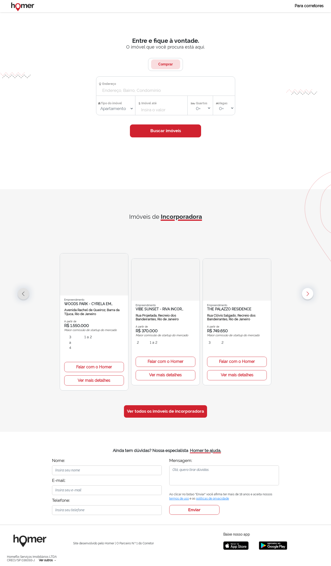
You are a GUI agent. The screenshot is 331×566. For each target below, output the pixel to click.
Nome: (58, 449)
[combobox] (161, 90)
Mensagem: (180, 449)
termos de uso (179, 488)
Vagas (223, 103)
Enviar (194, 499)
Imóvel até (149, 103)
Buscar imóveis (165, 130)
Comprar (165, 64)
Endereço (109, 84)
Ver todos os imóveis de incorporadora (165, 400)
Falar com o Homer (94, 356)
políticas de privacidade (212, 488)
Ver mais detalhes (94, 369)
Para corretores (309, 5)
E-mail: (58, 469)
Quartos (201, 103)
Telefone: (61, 489)
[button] (62, 310)
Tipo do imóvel (111, 103)
